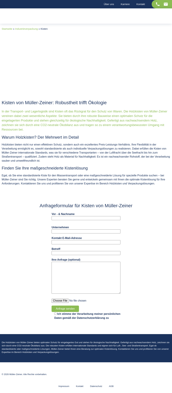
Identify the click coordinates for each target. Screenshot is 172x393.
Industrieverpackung (26, 28)
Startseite (7, 28)
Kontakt (79, 386)
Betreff (86, 251)
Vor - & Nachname (86, 216)
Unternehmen (86, 229)
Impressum (63, 386)
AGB (111, 386)
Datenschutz (96, 386)
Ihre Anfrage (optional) (86, 276)
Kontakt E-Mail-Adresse (86, 240)
